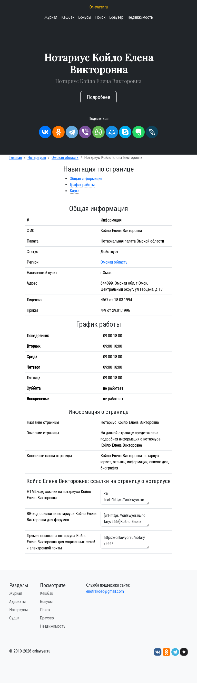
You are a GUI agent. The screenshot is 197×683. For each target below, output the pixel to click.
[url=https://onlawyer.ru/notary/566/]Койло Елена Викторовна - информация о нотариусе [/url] (125, 519)
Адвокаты (17, 601)
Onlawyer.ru (99, 7)
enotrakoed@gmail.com (105, 591)
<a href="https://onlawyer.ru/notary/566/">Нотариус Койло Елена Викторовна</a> (125, 497)
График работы (82, 184)
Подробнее (98, 97)
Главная (15, 157)
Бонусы (84, 17)
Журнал (50, 17)
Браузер (116, 17)
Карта (74, 190)
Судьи (14, 618)
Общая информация (86, 178)
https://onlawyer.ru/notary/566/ (125, 541)
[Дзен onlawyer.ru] (184, 651)
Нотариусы (36, 157)
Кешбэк (67, 17)
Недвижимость (140, 17)
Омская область (65, 157)
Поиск (100, 17)
